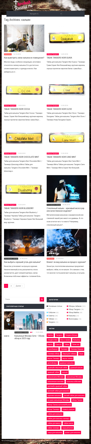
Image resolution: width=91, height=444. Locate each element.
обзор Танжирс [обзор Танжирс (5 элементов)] (53, 409)
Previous (8, 320)
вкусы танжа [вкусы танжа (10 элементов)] (68, 358)
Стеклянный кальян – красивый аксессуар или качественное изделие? (65, 209)
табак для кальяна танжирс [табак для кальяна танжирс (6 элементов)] (58, 419)
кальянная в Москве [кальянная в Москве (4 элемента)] (56, 377)
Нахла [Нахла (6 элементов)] (50, 344)
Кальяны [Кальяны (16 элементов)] (76, 340)
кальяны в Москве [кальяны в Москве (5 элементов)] (74, 381)
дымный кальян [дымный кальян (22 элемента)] (76, 368)
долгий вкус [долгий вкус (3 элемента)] (52, 363)
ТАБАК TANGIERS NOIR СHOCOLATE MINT (21, 157)
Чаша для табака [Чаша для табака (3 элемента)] (69, 354)
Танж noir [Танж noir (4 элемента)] (76, 344)
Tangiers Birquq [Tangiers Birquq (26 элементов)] (71, 335)
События (51, 312)
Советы (51, 316)
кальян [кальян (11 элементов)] (65, 372)
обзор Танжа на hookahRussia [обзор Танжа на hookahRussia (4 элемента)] (59, 405)
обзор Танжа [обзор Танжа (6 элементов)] (77, 400)
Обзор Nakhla (74, 312)
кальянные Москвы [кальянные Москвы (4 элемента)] (74, 377)
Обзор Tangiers (52, 54)
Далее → (19, 286)
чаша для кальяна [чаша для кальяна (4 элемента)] (55, 432)
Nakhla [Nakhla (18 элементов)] (50, 335)
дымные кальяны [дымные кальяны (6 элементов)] (67, 363)
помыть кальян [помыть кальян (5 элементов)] (69, 409)
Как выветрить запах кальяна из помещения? (24, 57)
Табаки (51, 319)
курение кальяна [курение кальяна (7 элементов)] (54, 395)
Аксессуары (73, 319)
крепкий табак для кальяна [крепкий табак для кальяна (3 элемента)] (58, 391)
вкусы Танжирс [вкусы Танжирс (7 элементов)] (53, 358)
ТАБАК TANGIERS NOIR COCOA (17, 109)
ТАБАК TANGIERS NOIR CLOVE (59, 109)
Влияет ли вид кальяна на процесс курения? (66, 262)
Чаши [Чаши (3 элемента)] (81, 354)
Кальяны (8, 54)
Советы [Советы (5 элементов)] (58, 344)
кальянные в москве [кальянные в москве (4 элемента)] (56, 381)
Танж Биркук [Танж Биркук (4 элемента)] (53, 349)
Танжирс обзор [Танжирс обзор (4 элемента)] (53, 354)
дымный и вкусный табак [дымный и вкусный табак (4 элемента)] (57, 368)
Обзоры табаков (75, 306)
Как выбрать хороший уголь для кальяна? (22, 262)
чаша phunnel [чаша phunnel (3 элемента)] (67, 428)
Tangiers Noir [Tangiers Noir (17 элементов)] (52, 340)
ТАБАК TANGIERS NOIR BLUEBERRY (19, 208)
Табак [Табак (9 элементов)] (66, 344)
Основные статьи (53, 205)
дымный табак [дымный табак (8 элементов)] (53, 372)
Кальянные (9, 332)
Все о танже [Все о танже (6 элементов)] (65, 340)
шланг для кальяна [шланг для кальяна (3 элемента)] (72, 432)
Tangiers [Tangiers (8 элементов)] (59, 335)
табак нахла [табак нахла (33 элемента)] (68, 423)
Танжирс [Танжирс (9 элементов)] (64, 349)
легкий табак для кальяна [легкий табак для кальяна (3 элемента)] (74, 395)
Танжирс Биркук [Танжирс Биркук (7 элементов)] (77, 349)
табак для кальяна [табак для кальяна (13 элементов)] (55, 414)
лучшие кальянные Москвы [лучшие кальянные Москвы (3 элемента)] (58, 400)
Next (40, 320)
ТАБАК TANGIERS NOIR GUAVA (59, 57)
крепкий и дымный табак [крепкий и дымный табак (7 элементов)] (57, 386)
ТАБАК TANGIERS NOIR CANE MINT (61, 157)
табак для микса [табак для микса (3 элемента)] (54, 423)
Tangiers (51, 322)
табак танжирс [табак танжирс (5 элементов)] (53, 428)
